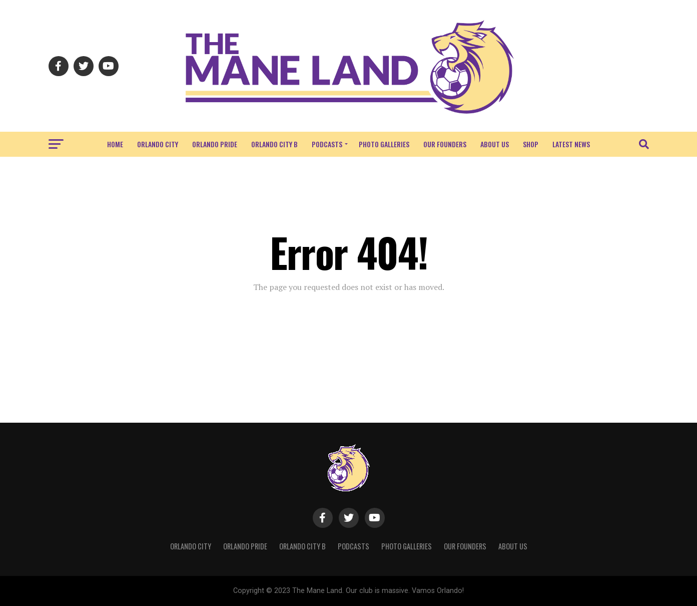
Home (115, 144)
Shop (530, 144)
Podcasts (327, 144)
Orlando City (157, 144)
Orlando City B (274, 144)
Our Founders (444, 144)
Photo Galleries (384, 144)
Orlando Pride (214, 144)
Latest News (571, 144)
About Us (494, 144)
